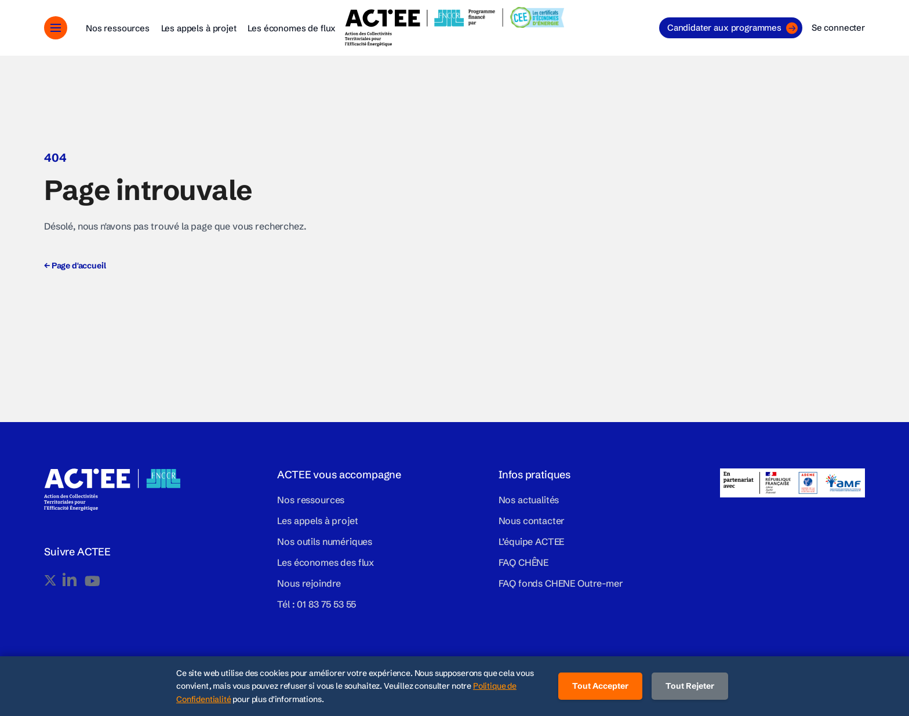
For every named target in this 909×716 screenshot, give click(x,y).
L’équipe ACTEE (532, 541)
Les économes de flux (292, 28)
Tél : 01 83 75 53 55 (316, 604)
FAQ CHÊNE (524, 562)
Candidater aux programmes (732, 28)
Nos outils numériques (324, 541)
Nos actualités (529, 500)
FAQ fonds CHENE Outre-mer (561, 583)
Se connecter (838, 27)
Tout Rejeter (690, 686)
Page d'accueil (75, 265)
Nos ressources (118, 28)
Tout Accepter (600, 686)
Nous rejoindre (309, 583)
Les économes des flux (325, 562)
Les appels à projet (199, 28)
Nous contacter (532, 520)
